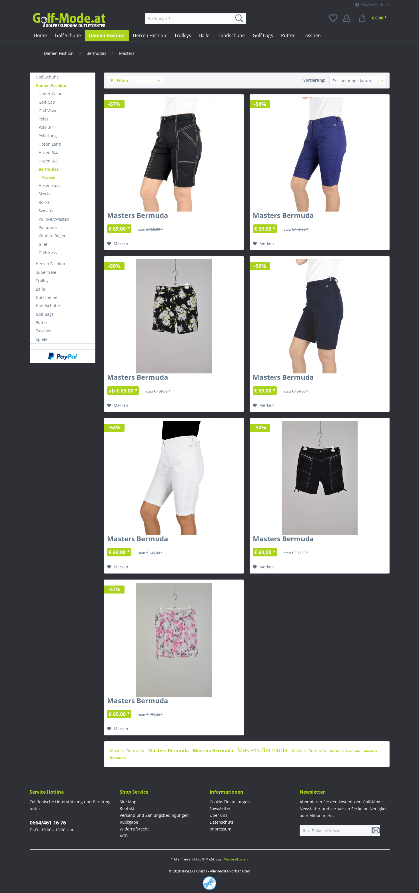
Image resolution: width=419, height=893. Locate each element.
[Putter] (288, 35)
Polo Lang (48, 135)
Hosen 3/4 (48, 152)
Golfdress (48, 252)
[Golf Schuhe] (68, 35)
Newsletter (220, 808)
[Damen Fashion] (107, 35)
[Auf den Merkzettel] (117, 243)
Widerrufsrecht (134, 829)
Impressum (220, 829)
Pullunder (48, 227)
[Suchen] (240, 18)
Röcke (44, 202)
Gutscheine (46, 297)
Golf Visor (48, 110)
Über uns (218, 815)
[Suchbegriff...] (195, 18)
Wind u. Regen (53, 235)
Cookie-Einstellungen (230, 801)
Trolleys (43, 280)
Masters (48, 177)
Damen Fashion (51, 85)
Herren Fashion (50, 263)
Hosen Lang (50, 144)
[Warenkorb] (374, 18)
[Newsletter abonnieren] (375, 830)
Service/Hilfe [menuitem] (370, 4)
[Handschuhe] (231, 35)
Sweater (46, 210)
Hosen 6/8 (48, 161)
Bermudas (49, 169)
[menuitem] (195, 18)
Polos (44, 119)
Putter (41, 322)
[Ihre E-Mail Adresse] (336, 830)
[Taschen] (312, 35)
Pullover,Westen (54, 219)
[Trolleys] (182, 35)
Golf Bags (45, 314)
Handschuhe (48, 305)
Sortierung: (314, 80)
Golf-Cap (47, 102)
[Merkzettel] (333, 18)
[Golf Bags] (263, 35)
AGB (124, 835)
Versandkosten (236, 859)
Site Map (128, 801)
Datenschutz (222, 822)
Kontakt (127, 808)
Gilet (43, 244)
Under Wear (50, 93)
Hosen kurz (49, 185)
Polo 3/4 (46, 127)
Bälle (40, 289)
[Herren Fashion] (149, 35)
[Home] (40, 35)
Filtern (120, 80)
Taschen (44, 330)
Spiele (41, 339)
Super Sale (46, 272)
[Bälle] (204, 35)
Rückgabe (129, 822)
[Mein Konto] (348, 18)
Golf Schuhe (47, 77)
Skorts (44, 193)
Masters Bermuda (137, 216)
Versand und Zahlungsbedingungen (154, 815)
